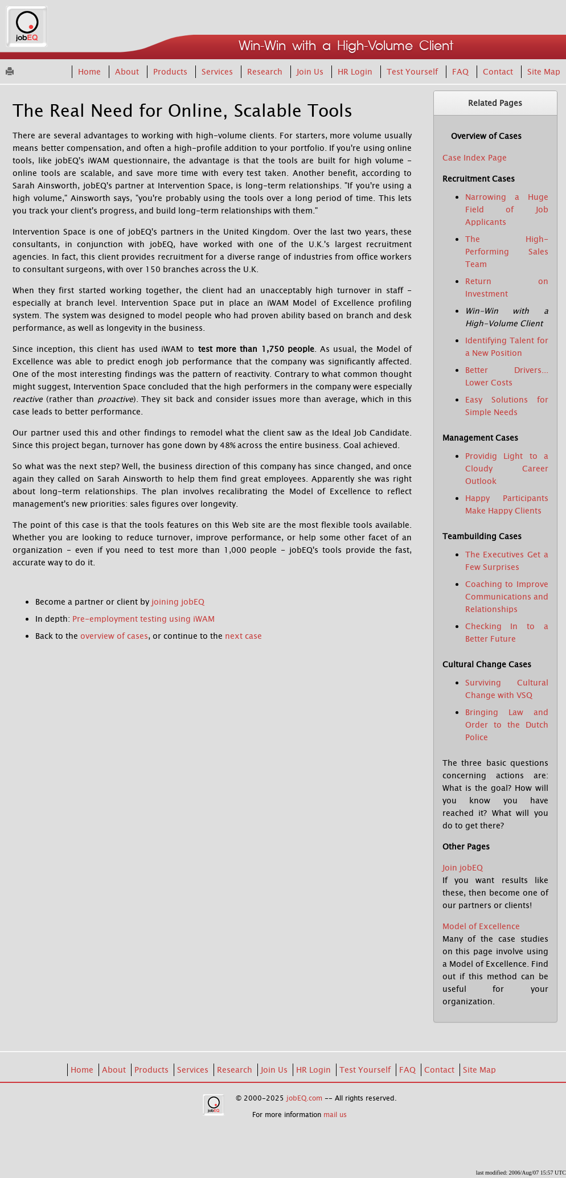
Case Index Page (474, 157)
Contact (499, 71)
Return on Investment (507, 287)
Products (171, 71)
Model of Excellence (481, 926)
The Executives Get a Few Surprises (507, 560)
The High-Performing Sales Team (507, 251)
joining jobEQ (177, 602)
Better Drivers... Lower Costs (507, 376)
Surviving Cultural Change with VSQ (507, 688)
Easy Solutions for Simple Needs (507, 405)
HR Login (356, 71)
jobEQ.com (304, 1098)
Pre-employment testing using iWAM (143, 619)
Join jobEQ (462, 867)
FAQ (461, 71)
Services (218, 71)
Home (90, 71)
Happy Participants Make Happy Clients (507, 504)
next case (243, 636)
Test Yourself (413, 71)
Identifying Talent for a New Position (507, 346)
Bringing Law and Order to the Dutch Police (507, 725)
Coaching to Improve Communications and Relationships (507, 596)
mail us (335, 1114)
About (128, 71)
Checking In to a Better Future (507, 632)
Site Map (543, 71)
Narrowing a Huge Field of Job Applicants (507, 209)
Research (266, 71)
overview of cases (114, 636)
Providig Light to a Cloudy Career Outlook (507, 468)
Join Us (311, 71)
